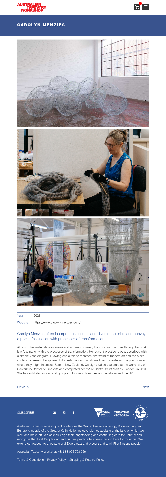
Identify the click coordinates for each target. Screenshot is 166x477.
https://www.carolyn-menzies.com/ (57, 322)
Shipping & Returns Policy (86, 459)
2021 (37, 315)
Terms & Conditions (30, 459)
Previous (23, 387)
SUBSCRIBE (25, 412)
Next (146, 387)
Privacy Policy (56, 459)
